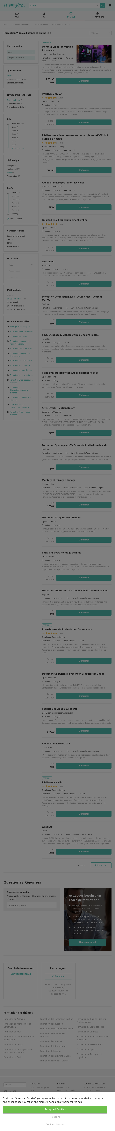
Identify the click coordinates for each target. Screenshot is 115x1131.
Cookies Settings (55, 1124)
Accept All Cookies (55, 1109)
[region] (57, 1111)
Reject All (55, 1116)
